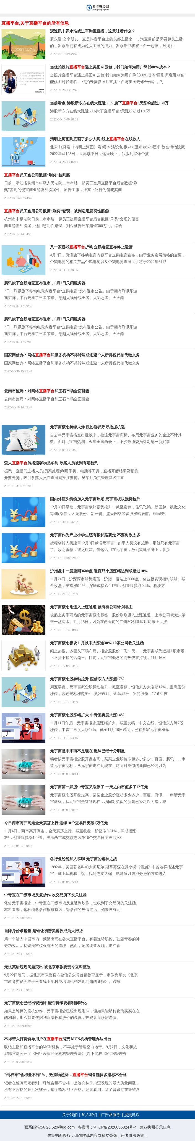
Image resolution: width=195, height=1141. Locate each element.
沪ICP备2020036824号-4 (115, 1127)
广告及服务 (110, 1115)
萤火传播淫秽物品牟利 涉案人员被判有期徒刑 (51, 463)
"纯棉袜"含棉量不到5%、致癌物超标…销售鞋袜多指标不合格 (65, 1075)
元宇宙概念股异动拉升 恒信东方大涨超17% (87, 679)
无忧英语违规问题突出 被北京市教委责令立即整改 (47, 967)
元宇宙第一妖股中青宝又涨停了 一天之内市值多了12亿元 (99, 787)
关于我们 (70, 1115)
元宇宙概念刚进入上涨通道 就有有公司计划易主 (91, 607)
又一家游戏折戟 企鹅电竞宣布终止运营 (91, 247)
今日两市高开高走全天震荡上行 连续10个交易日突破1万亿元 (56, 823)
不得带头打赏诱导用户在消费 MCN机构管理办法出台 (57, 1039)
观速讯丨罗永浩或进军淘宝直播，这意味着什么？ (92, 31)
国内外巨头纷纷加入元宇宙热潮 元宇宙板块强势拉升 (95, 499)
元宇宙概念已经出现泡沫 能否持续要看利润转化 (45, 1003)
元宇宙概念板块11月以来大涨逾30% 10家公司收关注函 (97, 643)
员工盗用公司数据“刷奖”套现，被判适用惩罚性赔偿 (56, 211)
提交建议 (132, 1115)
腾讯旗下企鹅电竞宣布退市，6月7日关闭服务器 (44, 283)
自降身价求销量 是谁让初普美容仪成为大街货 (43, 931)
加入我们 (89, 1115)
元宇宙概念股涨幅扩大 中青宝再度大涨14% (87, 715)
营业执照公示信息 (155, 1127)
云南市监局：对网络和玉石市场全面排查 (46, 391)
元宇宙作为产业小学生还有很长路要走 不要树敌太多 (95, 535)
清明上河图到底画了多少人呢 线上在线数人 (95, 139)
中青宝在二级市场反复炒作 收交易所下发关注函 (45, 895)
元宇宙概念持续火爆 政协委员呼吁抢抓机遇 (87, 427)
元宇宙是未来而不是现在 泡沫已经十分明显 (87, 751)
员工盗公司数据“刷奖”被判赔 (37, 175)
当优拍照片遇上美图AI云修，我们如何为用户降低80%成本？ (110, 67)
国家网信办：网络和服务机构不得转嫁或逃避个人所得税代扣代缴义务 (72, 355)
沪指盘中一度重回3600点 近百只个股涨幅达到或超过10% (99, 571)
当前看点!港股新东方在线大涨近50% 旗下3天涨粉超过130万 (109, 103)
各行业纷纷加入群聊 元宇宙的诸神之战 (83, 859)
